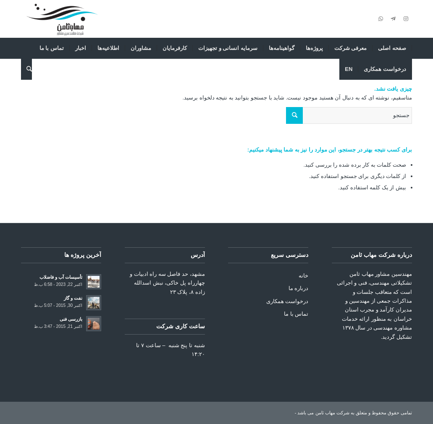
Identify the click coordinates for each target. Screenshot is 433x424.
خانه (303, 275)
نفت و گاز (73, 298)
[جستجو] (26, 69)
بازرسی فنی (71, 319)
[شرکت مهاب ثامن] (62, 19)
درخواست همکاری (287, 301)
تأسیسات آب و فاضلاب (60, 277)
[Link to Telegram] (393, 19)
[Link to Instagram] (405, 19)
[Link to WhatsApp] (380, 19)
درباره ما (299, 288)
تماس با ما (296, 314)
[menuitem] (392, 48)
